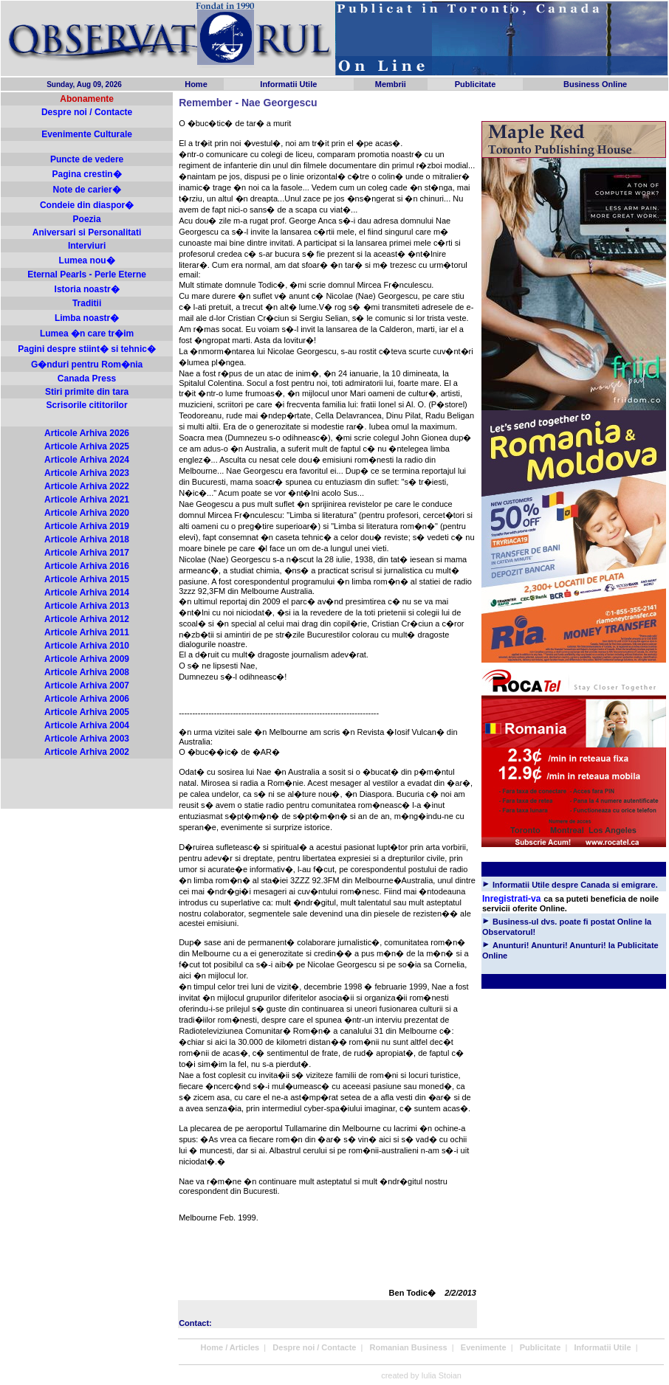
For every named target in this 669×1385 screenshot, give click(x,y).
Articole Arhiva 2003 (86, 738)
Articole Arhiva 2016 (86, 566)
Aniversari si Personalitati (86, 232)
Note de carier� (87, 189)
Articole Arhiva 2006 (86, 699)
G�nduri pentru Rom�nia (87, 364)
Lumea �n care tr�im (87, 333)
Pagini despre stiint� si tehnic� (87, 349)
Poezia (87, 219)
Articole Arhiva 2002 (86, 752)
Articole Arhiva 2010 (86, 645)
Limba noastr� (87, 318)
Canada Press (87, 378)
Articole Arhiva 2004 (86, 725)
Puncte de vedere (86, 159)
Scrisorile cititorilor (87, 405)
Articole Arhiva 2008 (86, 672)
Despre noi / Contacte (86, 112)
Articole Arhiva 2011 (86, 632)
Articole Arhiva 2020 (86, 513)
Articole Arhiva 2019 (86, 526)
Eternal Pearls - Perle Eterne (86, 274)
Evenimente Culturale (86, 134)
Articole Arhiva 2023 (86, 473)
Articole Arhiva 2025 (86, 446)
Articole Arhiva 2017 (86, 553)
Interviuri (87, 246)
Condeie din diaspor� (87, 205)
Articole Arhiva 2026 (86, 433)
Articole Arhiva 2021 (86, 499)
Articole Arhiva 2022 (86, 486)
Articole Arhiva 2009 (86, 659)
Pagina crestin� (87, 174)
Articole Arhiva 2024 (86, 460)
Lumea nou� (87, 260)
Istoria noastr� (87, 289)
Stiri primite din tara (86, 392)
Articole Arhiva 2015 (86, 579)
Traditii (86, 303)
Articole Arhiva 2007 (86, 685)
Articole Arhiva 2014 (86, 592)
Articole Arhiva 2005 (86, 712)
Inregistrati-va (511, 899)
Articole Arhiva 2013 (86, 606)
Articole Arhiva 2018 (86, 539)
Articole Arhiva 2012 (86, 619)
